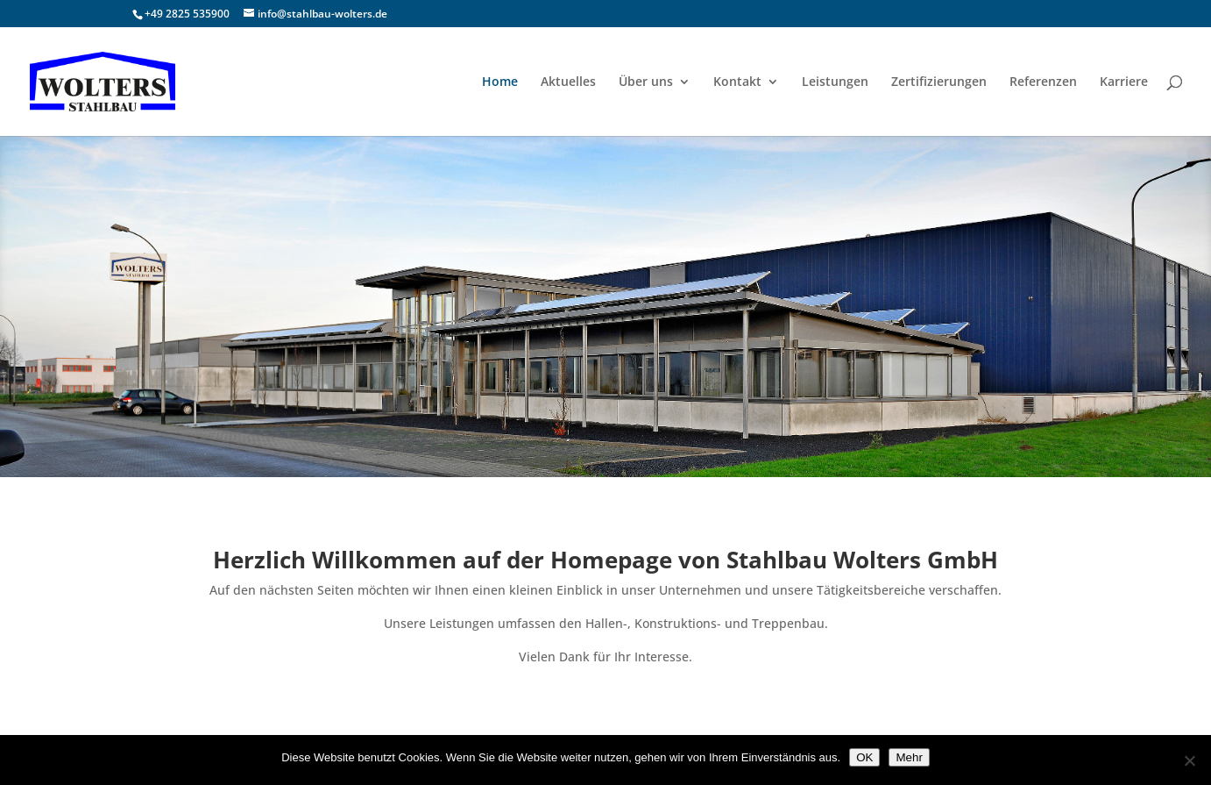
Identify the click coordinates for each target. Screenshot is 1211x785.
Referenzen (1043, 82)
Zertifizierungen (939, 82)
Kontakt (737, 82)
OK (864, 757)
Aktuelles (568, 82)
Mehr (909, 757)
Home (500, 82)
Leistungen (835, 82)
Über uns (646, 82)
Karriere (1124, 82)
